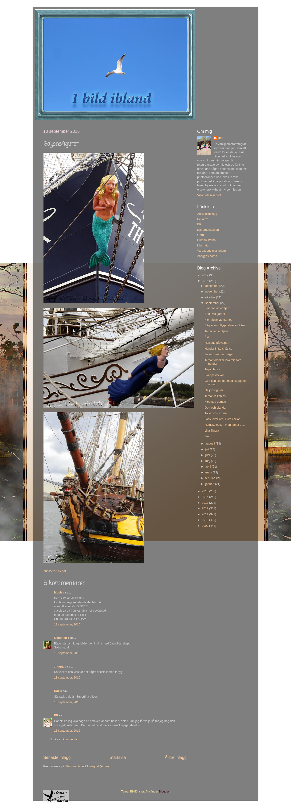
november (212, 291)
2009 (205, 525)
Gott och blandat (215, 407)
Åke (207, 337)
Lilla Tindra (211, 430)
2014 (205, 497)
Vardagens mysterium (211, 250)
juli (207, 449)
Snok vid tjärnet (214, 314)
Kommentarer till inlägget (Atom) (87, 766)
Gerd (200, 235)
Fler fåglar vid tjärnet (218, 319)
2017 (205, 275)
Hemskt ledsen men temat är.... (224, 424)
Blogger (164, 791)
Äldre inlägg (176, 757)
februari (210, 478)
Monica (59, 592)
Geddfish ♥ (62, 638)
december (212, 286)
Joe (206, 436)
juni (208, 455)
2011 (205, 514)
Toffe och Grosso (215, 413)
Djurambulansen (208, 229)
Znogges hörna (207, 256)
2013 (205, 502)
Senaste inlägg (57, 757)
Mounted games (215, 401)
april (208, 466)
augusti (210, 443)
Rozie (58, 691)
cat (220, 138)
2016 (205, 281)
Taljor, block (212, 369)
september (212, 303)
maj (208, 461)
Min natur (203, 245)
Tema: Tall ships (214, 396)
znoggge (60, 666)
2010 (205, 520)
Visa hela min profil (209, 195)
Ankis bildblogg (207, 213)
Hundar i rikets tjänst (218, 348)
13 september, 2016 (67, 624)
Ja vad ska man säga (218, 354)
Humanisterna (206, 240)
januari (210, 484)
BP (56, 715)
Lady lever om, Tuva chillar (222, 419)
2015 (205, 491)
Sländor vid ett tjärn (217, 308)
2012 (205, 508)
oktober (210, 297)
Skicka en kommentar (63, 739)
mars (209, 472)
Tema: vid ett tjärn (216, 331)
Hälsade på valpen (216, 342)
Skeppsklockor (214, 375)
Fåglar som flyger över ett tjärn (224, 325)
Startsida (118, 757)
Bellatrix (202, 219)
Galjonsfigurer (213, 390)
